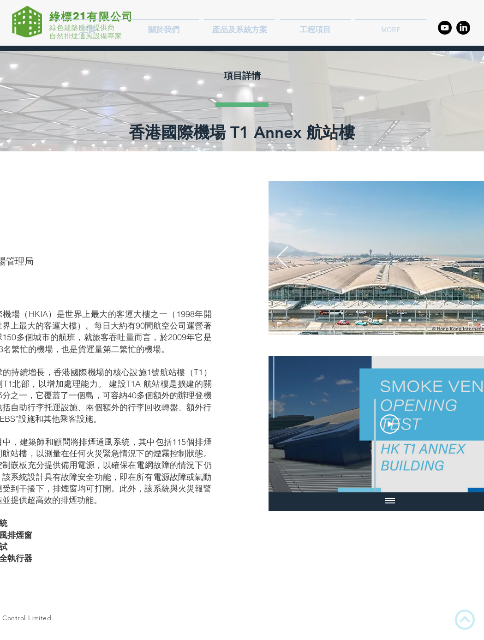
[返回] (282, 257)
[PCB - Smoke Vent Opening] (380, 320)
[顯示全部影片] (390, 501)
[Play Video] (390, 424)
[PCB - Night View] (370, 320)
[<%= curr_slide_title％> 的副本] (409, 320)
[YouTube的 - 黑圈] (445, 28)
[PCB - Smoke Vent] (400, 320)
